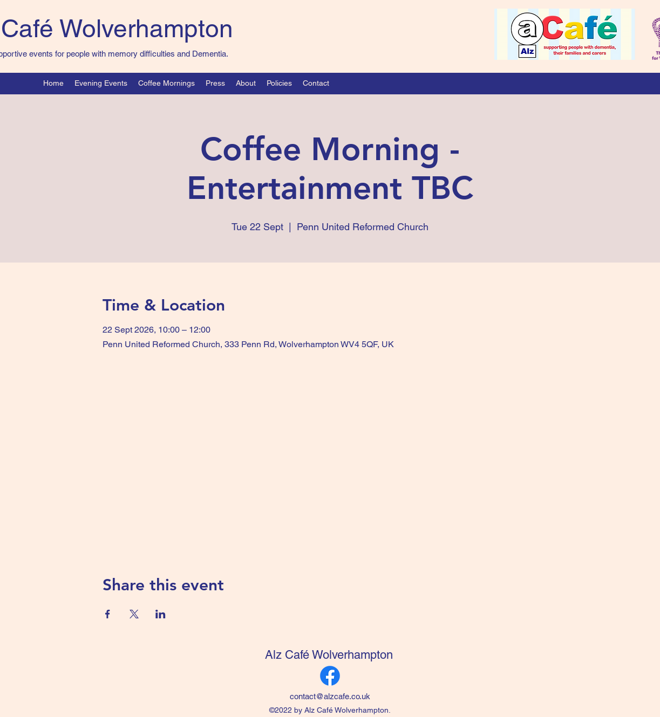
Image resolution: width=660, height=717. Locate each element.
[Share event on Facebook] (108, 614)
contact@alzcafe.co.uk (330, 696)
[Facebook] (330, 676)
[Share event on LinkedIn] (160, 614)
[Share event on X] (134, 614)
